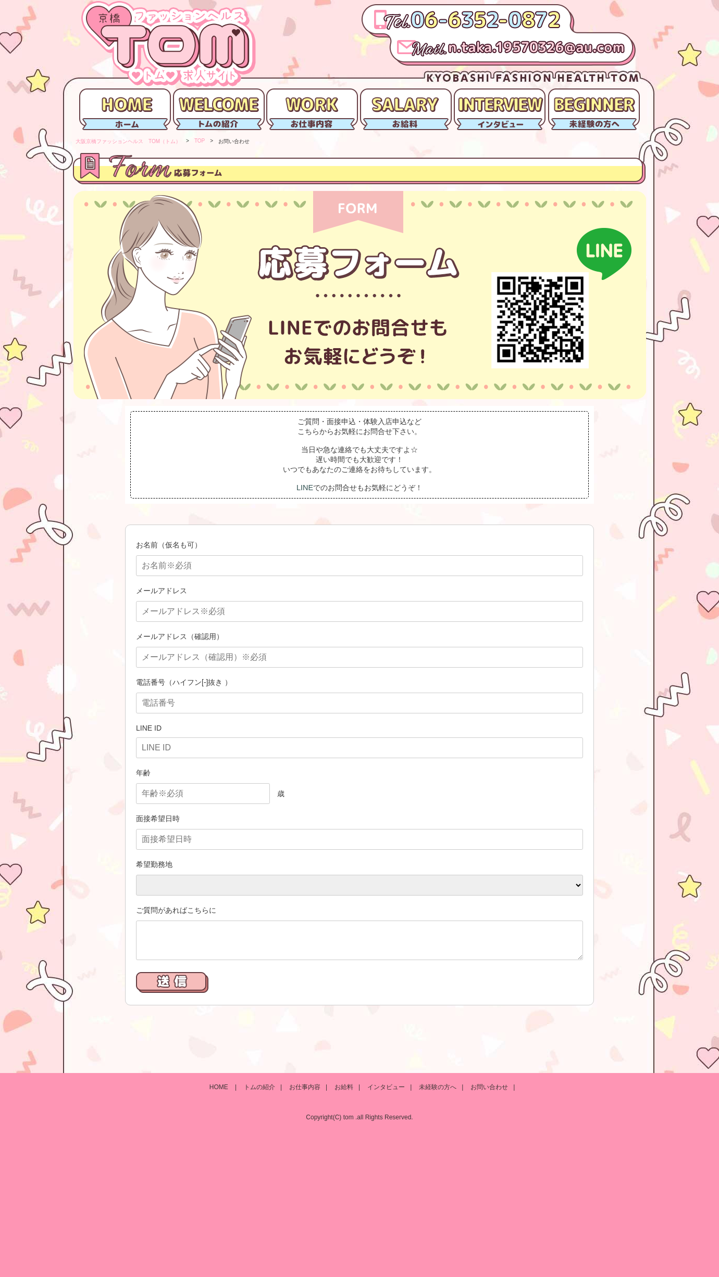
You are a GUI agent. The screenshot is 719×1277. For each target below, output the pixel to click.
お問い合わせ (489, 1087)
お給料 (343, 1087)
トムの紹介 (259, 1087)
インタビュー (386, 1087)
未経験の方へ (437, 1087)
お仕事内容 (304, 1087)
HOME (219, 1087)
